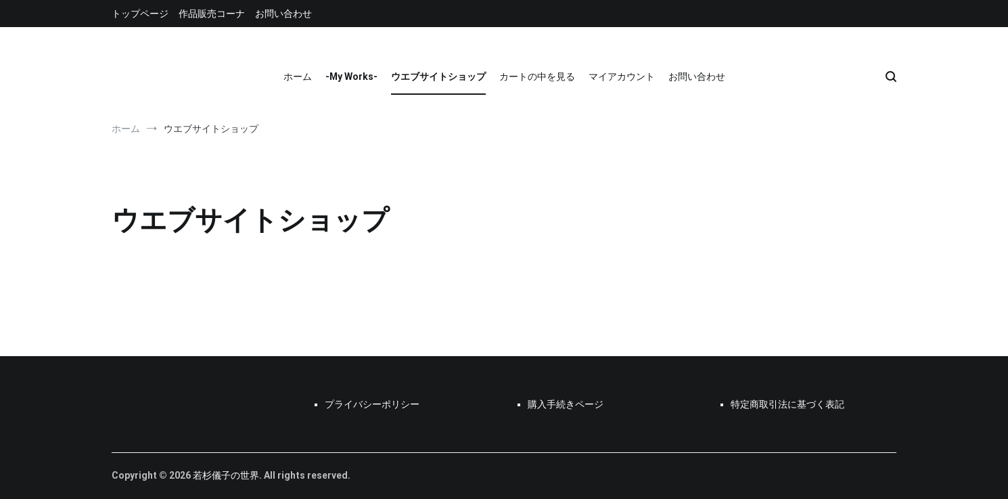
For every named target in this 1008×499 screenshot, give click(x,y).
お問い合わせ (283, 13)
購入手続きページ (565, 404)
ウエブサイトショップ (438, 76)
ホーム (297, 76)
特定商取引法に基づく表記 (787, 404)
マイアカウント (622, 76)
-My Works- (351, 76)
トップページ (140, 13)
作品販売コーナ (212, 13)
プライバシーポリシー (372, 404)
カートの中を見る (537, 76)
